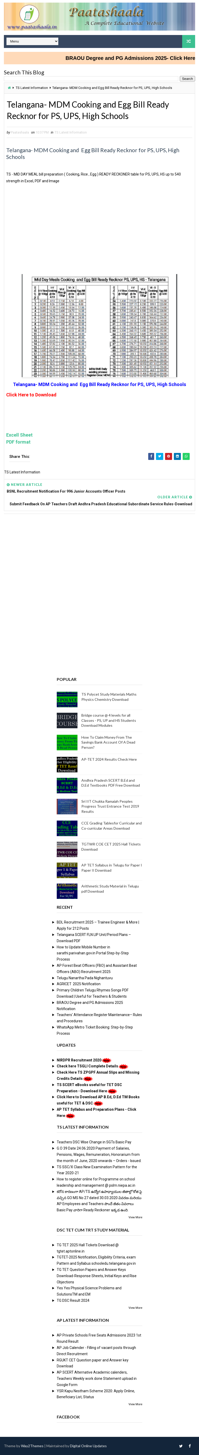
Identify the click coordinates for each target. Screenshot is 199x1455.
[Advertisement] (99, 234)
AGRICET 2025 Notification (79, 984)
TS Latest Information (32, 88)
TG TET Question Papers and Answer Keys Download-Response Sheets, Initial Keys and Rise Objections (97, 1276)
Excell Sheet (19, 435)
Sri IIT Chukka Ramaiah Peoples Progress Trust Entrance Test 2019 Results (110, 806)
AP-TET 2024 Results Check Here (109, 759)
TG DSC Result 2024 (73, 1300)
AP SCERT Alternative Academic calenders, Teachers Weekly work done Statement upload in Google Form (97, 1378)
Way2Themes (32, 1446)
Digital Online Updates (88, 1446)
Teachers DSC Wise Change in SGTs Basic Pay (94, 1142)
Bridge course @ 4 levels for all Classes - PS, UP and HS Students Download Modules (108, 720)
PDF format (18, 442)
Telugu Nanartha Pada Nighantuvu (85, 978)
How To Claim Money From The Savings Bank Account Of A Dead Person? (108, 742)
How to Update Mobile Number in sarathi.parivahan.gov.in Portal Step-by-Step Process (93, 953)
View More (135, 1217)
